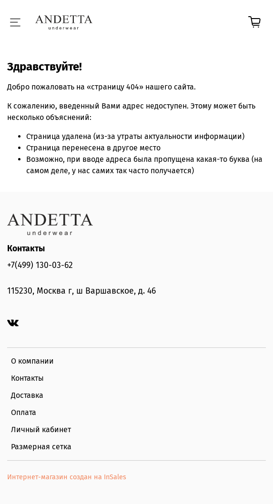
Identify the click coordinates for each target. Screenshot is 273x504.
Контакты (27, 378)
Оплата (23, 412)
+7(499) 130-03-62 (40, 265)
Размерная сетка (41, 446)
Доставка (27, 395)
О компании (32, 361)
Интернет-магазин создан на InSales (66, 477)
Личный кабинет (41, 429)
